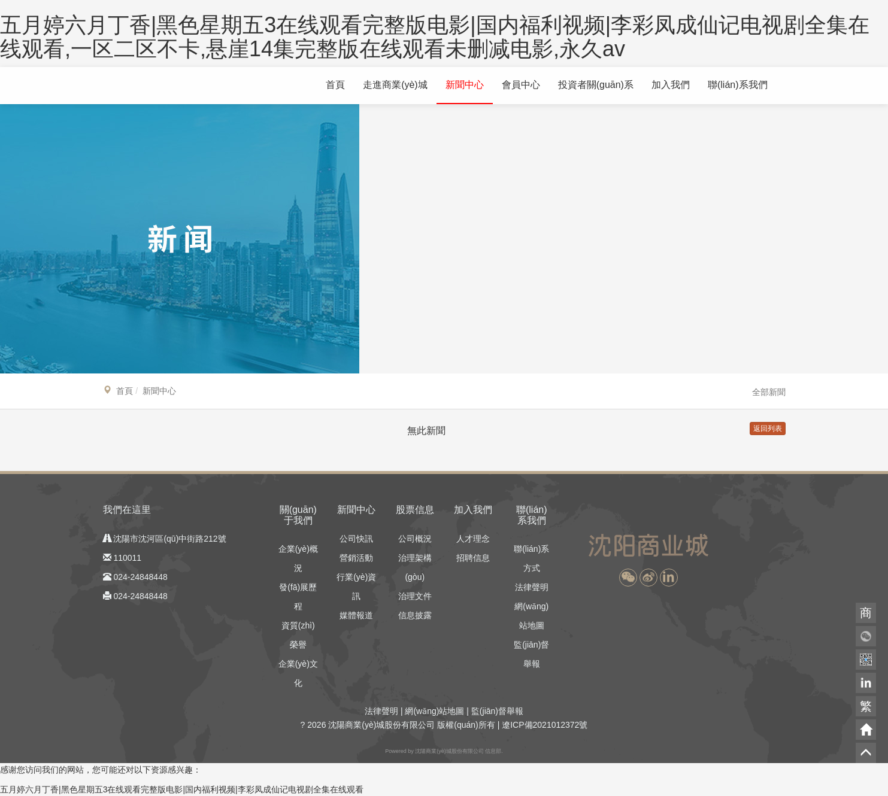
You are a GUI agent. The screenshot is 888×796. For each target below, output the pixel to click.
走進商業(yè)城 (395, 85)
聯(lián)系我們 (738, 85)
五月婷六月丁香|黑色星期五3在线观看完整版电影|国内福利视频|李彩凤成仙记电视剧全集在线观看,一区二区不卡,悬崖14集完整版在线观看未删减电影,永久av (434, 37)
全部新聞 (769, 392)
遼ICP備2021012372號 (544, 725)
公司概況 (415, 538)
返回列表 (767, 428)
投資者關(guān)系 (596, 85)
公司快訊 (356, 538)
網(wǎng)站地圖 (434, 711)
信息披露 (415, 615)
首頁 (335, 85)
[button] (628, 578)
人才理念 (473, 538)
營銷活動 (356, 558)
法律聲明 (531, 587)
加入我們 (670, 85)
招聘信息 (473, 558)
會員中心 (521, 85)
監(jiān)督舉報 (497, 711)
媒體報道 (356, 615)
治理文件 (415, 596)
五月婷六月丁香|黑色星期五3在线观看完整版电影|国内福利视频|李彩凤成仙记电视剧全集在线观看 (181, 789)
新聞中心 (464, 85)
